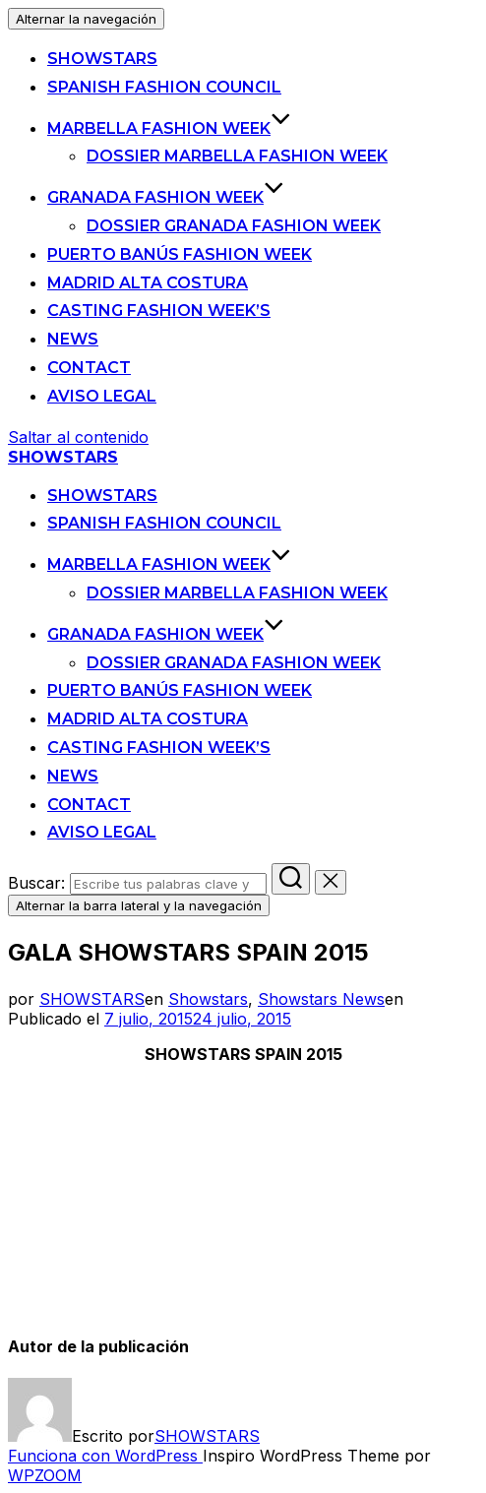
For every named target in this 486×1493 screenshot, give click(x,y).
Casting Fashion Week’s (159, 310)
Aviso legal (101, 396)
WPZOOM (45, 1475)
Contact (89, 367)
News (72, 339)
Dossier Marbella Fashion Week (237, 156)
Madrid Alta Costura (147, 283)
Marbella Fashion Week (169, 128)
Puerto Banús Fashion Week (179, 254)
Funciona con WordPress (105, 1455)
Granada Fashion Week (165, 197)
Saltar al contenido (78, 437)
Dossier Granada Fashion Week (234, 226)
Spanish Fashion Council (164, 87)
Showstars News (321, 999)
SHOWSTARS (102, 58)
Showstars (208, 999)
